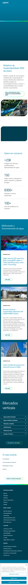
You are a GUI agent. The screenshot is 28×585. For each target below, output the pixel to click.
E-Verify (5, 537)
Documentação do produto (9, 546)
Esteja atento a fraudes (8, 539)
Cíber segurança (7, 522)
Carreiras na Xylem (7, 528)
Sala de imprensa (7, 511)
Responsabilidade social (9, 517)
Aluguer (5, 504)
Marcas (5, 493)
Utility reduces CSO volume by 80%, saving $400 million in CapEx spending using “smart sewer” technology (13, 261)
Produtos (5, 498)
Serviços (5, 502)
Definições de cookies (14, 574)
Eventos (4, 469)
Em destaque (6, 459)
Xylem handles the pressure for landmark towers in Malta (13, 366)
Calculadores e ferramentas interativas (12, 551)
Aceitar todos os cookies (14, 582)
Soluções (5, 495)
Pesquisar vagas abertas (9, 531)
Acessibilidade (6, 533)
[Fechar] (26, 565)
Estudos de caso (7, 548)
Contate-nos (6, 555)
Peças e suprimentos (8, 500)
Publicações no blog (8, 465)
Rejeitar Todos (14, 578)
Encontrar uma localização (9, 553)
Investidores (6, 515)
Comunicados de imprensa (9, 462)
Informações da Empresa (9, 520)
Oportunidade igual (8, 535)
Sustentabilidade (7, 513)
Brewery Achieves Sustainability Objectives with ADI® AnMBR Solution (13, 311)
